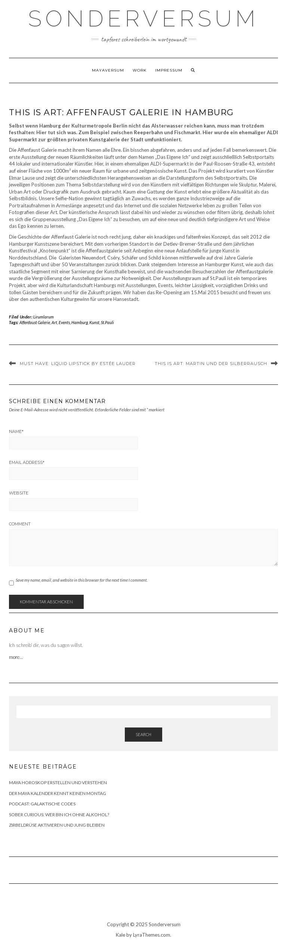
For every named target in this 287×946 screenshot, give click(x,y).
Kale (120, 935)
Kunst (94, 322)
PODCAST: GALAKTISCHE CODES (42, 804)
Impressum (168, 70)
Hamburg (79, 322)
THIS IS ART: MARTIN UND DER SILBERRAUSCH (211, 363)
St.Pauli (107, 322)
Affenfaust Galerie (34, 322)
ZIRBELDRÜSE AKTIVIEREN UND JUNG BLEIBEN (57, 825)
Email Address (26, 462)
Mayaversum (108, 70)
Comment (20, 524)
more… (16, 657)
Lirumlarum (43, 316)
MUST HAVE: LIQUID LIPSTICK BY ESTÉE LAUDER (78, 363)
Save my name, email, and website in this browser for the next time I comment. (82, 580)
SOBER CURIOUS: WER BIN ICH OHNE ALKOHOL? (59, 814)
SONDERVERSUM (143, 19)
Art (54, 322)
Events (64, 322)
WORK (139, 70)
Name (16, 431)
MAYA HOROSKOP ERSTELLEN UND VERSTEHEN (58, 782)
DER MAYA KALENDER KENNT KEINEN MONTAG (57, 793)
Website (18, 493)
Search (143, 734)
